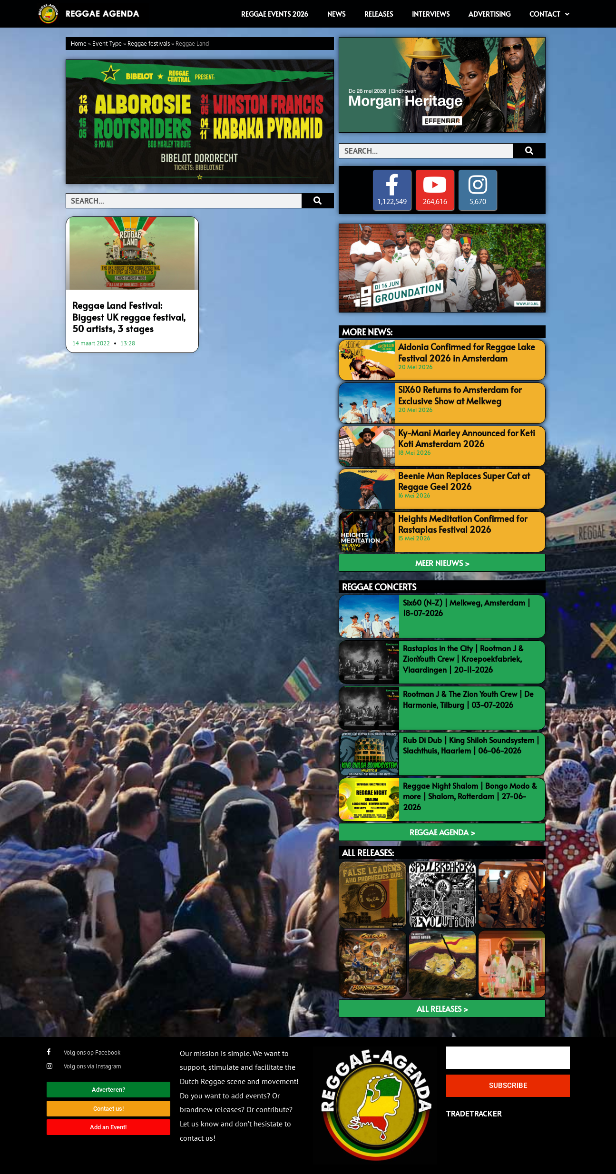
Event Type (107, 44)
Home (79, 44)
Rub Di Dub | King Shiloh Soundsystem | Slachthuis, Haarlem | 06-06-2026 (471, 744)
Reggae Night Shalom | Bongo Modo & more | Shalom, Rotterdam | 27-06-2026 (470, 796)
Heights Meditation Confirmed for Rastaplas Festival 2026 (455, 522)
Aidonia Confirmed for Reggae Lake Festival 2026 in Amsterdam (460, 351)
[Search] (317, 201)
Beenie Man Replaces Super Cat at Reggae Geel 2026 (457, 480)
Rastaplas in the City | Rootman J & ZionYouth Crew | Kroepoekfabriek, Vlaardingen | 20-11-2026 (463, 659)
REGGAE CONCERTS (379, 587)
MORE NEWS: (367, 332)
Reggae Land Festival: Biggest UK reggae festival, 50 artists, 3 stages (132, 315)
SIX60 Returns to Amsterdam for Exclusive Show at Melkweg (469, 394)
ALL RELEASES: (368, 853)
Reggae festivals (148, 44)
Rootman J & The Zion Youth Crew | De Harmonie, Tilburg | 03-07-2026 (468, 699)
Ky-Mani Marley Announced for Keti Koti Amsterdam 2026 (467, 437)
